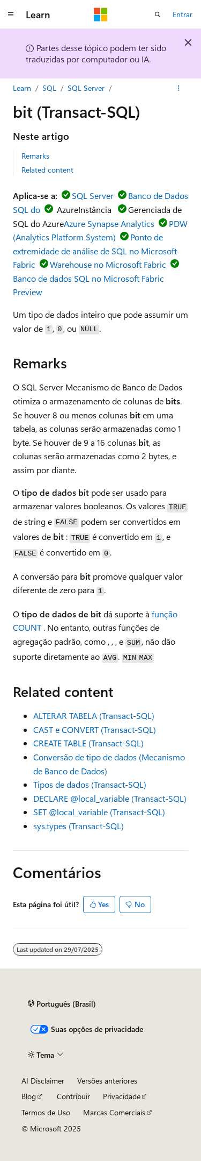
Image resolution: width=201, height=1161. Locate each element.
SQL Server (86, 88)
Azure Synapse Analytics (109, 223)
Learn (22, 88)
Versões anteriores (107, 1080)
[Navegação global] (10, 14)
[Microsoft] (101, 15)
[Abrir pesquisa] (157, 14)
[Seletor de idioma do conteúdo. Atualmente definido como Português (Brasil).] (61, 1003)
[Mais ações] (178, 88)
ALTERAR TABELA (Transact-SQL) (93, 715)
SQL (49, 88)
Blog (28, 1096)
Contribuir (73, 1096)
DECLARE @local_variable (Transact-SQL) (110, 798)
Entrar (182, 14)
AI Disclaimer (42, 1080)
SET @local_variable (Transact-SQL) (99, 811)
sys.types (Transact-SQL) (78, 825)
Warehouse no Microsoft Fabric (108, 264)
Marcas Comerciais (114, 1112)
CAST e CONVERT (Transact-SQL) (94, 729)
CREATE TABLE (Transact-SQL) (88, 743)
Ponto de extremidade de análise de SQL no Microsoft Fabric (95, 250)
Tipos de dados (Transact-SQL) (89, 784)
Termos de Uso (45, 1112)
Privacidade (121, 1096)
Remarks (35, 156)
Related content (47, 170)
